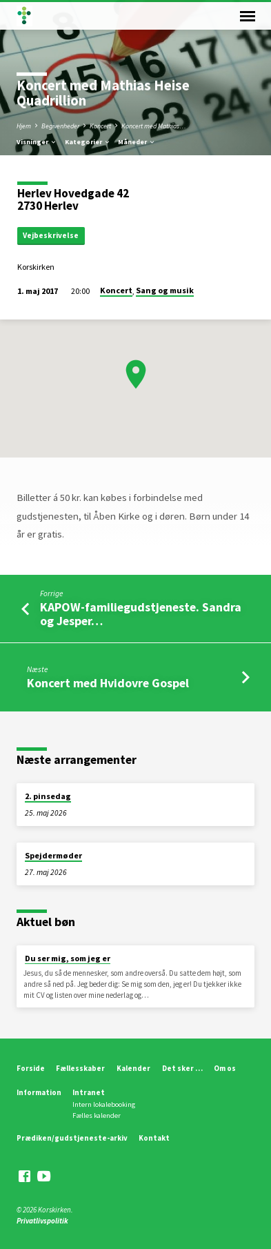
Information (39, 1092)
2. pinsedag (48, 796)
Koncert (100, 125)
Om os (225, 1068)
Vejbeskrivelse (51, 235)
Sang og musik (165, 290)
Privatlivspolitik (42, 1221)
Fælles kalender (96, 1115)
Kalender (133, 1068)
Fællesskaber (80, 1068)
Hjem (24, 125)
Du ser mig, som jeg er (67, 958)
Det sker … (182, 1068)
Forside (31, 1068)
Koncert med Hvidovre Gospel (108, 683)
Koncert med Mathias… (153, 125)
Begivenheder (60, 125)
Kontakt (154, 1138)
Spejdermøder (53, 855)
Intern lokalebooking (103, 1104)
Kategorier (88, 141)
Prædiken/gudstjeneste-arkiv (72, 1138)
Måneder (137, 141)
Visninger (37, 141)
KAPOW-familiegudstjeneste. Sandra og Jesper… (140, 614)
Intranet (88, 1092)
